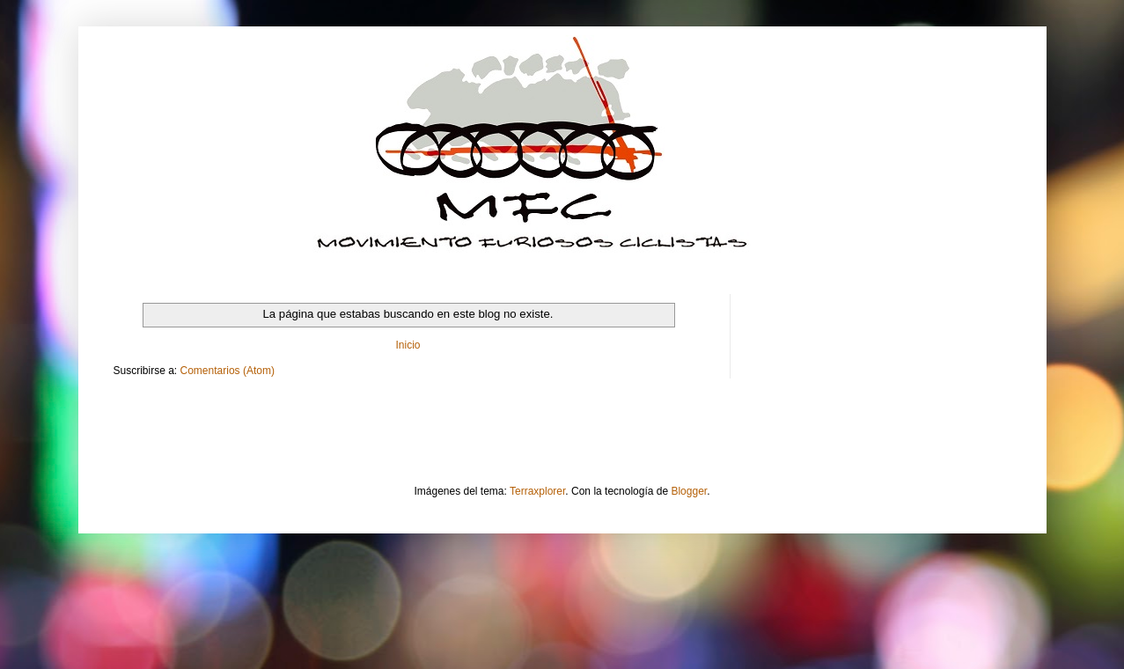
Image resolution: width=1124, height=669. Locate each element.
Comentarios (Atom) (227, 370)
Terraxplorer (537, 491)
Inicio (407, 345)
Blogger (689, 491)
